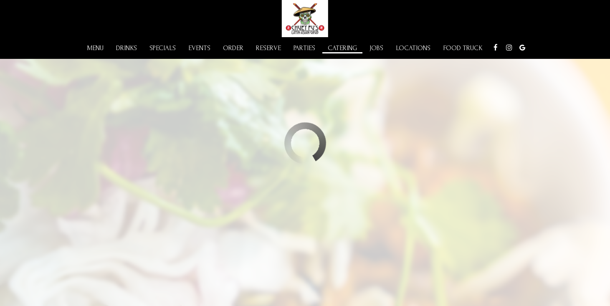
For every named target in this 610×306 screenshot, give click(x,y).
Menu (95, 48)
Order (233, 48)
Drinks (126, 48)
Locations (413, 48)
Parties (304, 48)
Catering (342, 48)
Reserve (268, 48)
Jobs (376, 48)
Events (199, 48)
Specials (162, 48)
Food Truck (463, 48)
